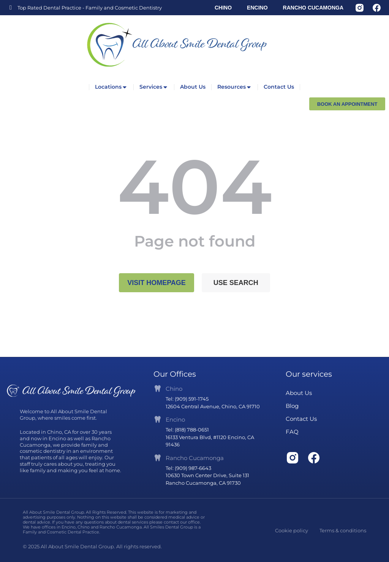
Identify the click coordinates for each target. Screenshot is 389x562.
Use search (235, 283)
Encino (175, 419)
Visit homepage (156, 283)
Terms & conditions (342, 530)
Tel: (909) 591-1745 (187, 399)
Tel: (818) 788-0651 (187, 430)
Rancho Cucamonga (195, 458)
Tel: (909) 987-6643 (188, 468)
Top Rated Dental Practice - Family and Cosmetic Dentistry (89, 8)
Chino (174, 388)
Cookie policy (291, 530)
